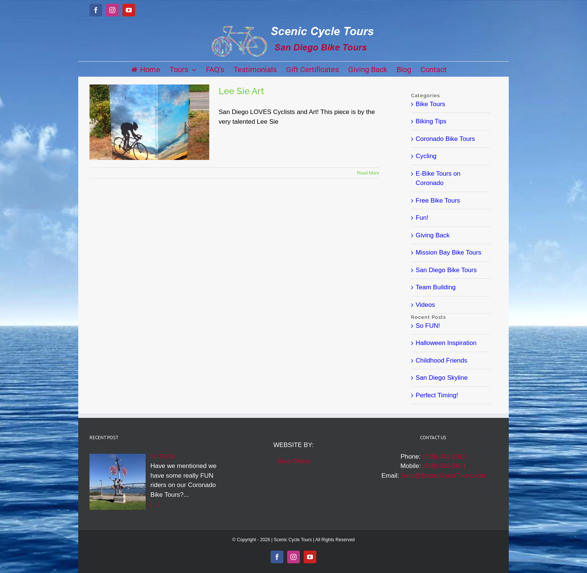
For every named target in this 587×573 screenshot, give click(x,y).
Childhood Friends (441, 360)
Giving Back (433, 235)
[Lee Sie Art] (149, 122)
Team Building (436, 287)
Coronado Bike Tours (445, 138)
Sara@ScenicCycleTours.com (443, 475)
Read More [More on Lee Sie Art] (368, 173)
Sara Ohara (293, 461)
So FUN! (428, 325)
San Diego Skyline (442, 377)
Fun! (422, 217)
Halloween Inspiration (446, 342)
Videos (425, 304)
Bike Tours (430, 104)
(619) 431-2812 (444, 456)
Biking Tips (431, 121)
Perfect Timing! (437, 395)
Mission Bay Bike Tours (448, 252)
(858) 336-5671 (444, 465)
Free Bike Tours (438, 200)
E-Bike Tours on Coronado (438, 178)
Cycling (426, 156)
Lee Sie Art (241, 91)
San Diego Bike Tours (446, 270)
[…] (155, 504)
